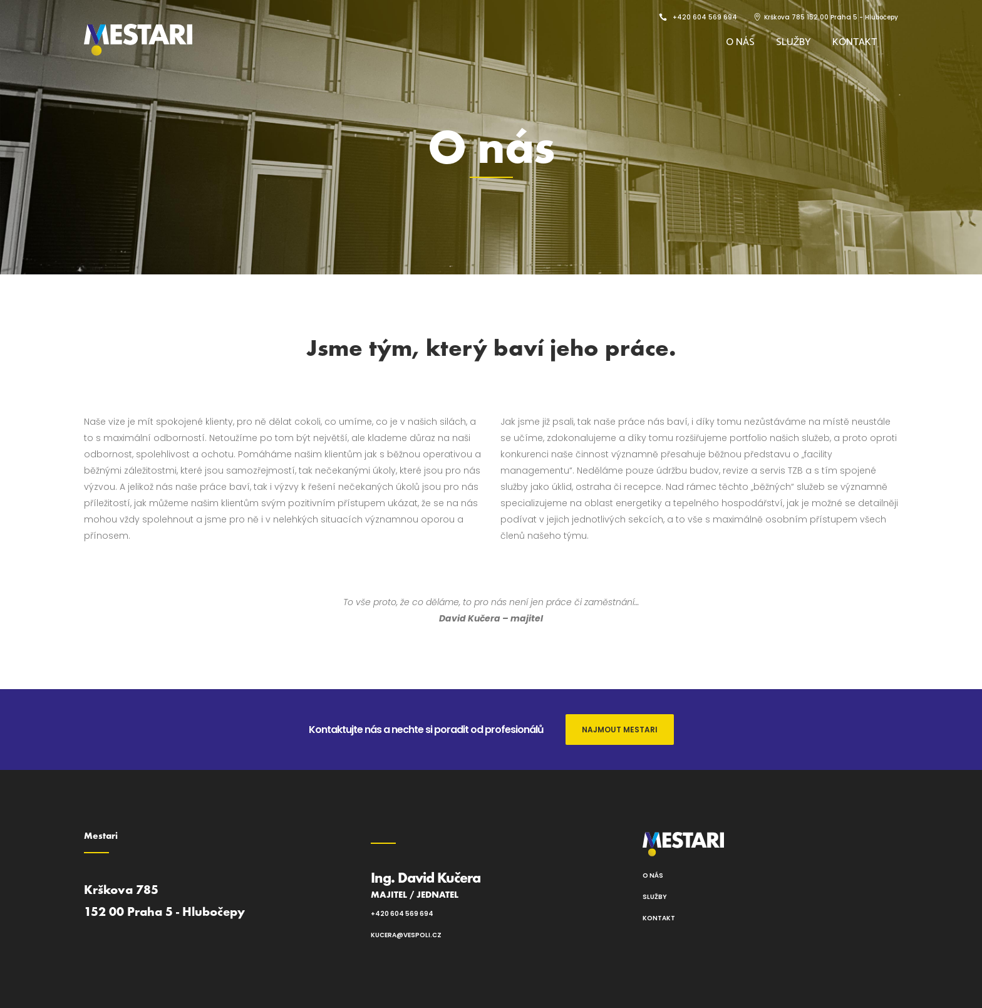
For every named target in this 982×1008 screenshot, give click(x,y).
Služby (655, 896)
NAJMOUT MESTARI (620, 729)
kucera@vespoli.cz (406, 935)
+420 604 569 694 (402, 913)
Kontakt (659, 918)
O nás (653, 875)
